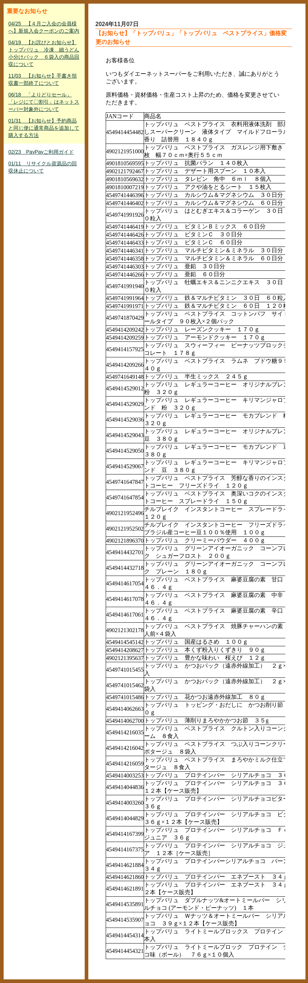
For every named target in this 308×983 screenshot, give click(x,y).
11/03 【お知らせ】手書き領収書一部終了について (42, 79)
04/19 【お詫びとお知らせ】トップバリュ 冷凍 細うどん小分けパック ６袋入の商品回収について (43, 53)
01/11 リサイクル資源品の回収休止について (42, 167)
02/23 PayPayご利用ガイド (41, 152)
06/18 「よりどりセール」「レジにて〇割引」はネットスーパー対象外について (43, 102)
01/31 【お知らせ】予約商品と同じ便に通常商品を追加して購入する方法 (43, 128)
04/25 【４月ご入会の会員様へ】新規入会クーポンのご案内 (43, 27)
